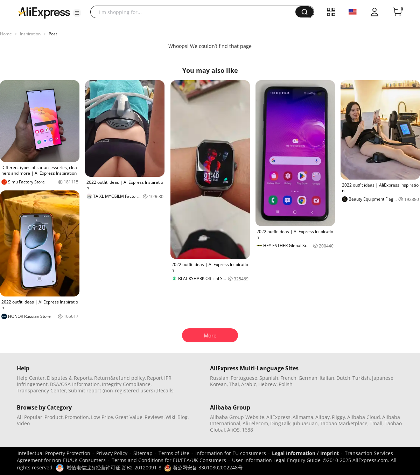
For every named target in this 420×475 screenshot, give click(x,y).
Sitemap (143, 453)
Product (53, 417)
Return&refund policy (119, 378)
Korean (218, 384)
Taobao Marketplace (344, 423)
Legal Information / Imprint (305, 453)
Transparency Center (41, 390)
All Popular (29, 417)
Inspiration (30, 34)
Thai (234, 384)
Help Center (31, 378)
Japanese (382, 378)
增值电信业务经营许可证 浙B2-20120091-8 (113, 467)
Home (6, 34)
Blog (182, 417)
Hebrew (267, 384)
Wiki (170, 417)
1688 (247, 429)
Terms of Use (174, 453)
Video (23, 423)
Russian (219, 378)
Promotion (77, 417)
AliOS (233, 429)
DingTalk (280, 423)
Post (53, 34)
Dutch (343, 378)
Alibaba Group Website (237, 417)
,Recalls (165, 390)
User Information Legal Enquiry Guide (276, 460)
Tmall (376, 423)
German (308, 378)
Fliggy (338, 417)
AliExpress (278, 417)
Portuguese (244, 378)
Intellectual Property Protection (54, 453)
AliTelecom (255, 423)
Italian (327, 378)
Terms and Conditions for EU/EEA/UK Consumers (169, 460)
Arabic (248, 384)
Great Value (128, 417)
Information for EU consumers (230, 453)
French (288, 378)
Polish (286, 384)
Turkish (361, 378)
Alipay (322, 417)
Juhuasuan (305, 423)
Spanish (268, 378)
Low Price (102, 417)
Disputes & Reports (69, 378)
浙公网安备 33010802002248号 (203, 467)
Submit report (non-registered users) (111, 390)
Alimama (303, 417)
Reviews (154, 417)
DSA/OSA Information (75, 384)
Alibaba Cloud (363, 417)
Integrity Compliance (126, 384)
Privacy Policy (111, 453)
